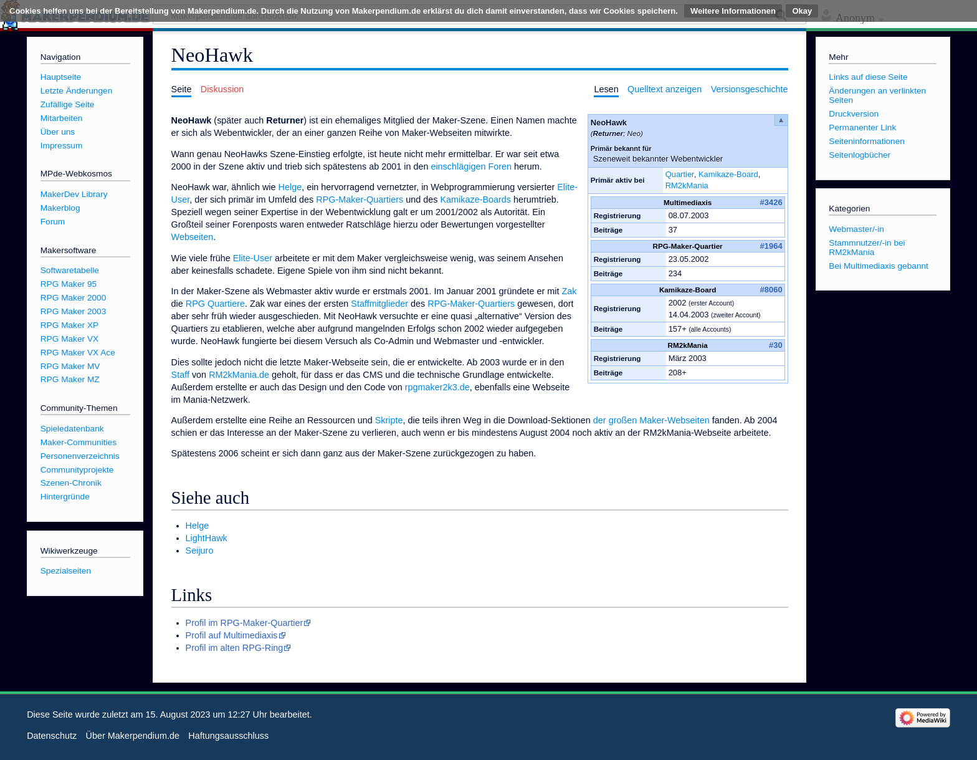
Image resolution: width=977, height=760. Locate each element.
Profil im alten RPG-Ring (235, 648)
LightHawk (206, 538)
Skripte (389, 420)
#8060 (771, 289)
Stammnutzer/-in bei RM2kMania (867, 247)
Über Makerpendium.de (132, 736)
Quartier (679, 174)
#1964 (771, 246)
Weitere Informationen (733, 11)
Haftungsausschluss (228, 736)
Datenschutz (52, 736)
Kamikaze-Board (728, 174)
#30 (776, 345)
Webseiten (192, 237)
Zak (568, 291)
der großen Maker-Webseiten (651, 420)
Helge (290, 187)
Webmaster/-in (856, 229)
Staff (180, 375)
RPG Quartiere (215, 304)
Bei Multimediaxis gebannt (878, 266)
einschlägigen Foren (471, 166)
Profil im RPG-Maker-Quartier (244, 623)
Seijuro (200, 551)
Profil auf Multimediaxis (232, 635)
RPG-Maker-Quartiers (359, 199)
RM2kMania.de (239, 375)
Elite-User (252, 258)
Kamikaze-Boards (475, 199)
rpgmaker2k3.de (437, 387)
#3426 (771, 202)
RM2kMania (686, 185)
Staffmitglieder (379, 304)
